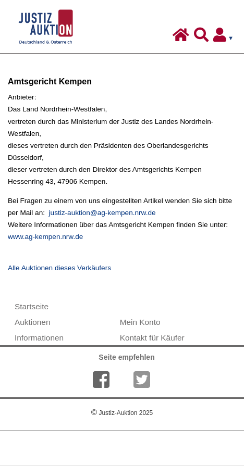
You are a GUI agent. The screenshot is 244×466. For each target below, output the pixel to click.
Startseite (31, 306)
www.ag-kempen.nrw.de (45, 237)
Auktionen (32, 322)
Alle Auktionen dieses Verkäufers (59, 268)
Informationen (39, 337)
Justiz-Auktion (122, 413)
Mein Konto (140, 322)
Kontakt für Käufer (152, 337)
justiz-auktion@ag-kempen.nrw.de (102, 213)
